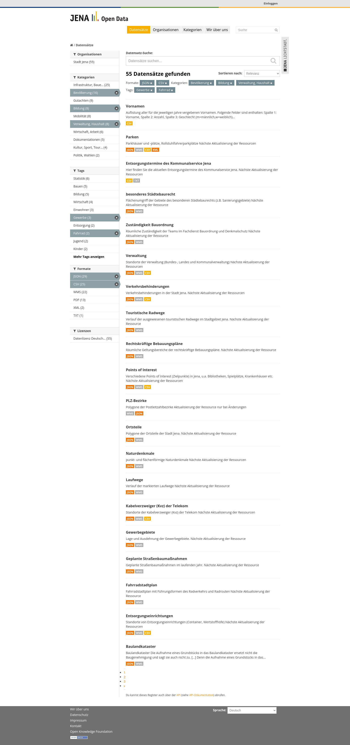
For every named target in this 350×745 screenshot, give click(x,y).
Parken (132, 137)
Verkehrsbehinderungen (147, 286)
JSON (130, 150)
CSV (129, 123)
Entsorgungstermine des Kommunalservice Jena (168, 163)
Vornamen (135, 106)
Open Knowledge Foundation (91, 731)
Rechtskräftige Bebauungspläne (154, 343)
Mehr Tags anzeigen (88, 257)
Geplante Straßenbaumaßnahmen (156, 558)
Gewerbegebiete (140, 532)
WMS (139, 150)
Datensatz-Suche (139, 53)
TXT (136, 180)
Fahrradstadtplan (141, 585)
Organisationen (166, 29)
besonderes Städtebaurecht (150, 194)
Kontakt (75, 726)
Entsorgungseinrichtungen (149, 615)
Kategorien (192, 29)
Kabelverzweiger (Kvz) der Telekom (157, 505)
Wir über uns (217, 29)
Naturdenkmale (140, 453)
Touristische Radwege (145, 312)
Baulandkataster (141, 646)
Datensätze (138, 29)
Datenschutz (79, 715)
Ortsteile (134, 427)
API (179, 695)
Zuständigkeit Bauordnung (149, 224)
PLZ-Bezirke (136, 400)
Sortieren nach (229, 73)
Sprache (219, 710)
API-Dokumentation (201, 695)
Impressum (78, 720)
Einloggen (271, 3)
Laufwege (134, 479)
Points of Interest (141, 369)
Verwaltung (136, 255)
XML (155, 150)
